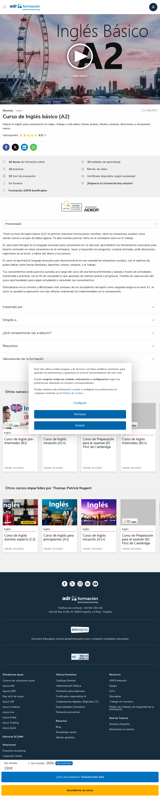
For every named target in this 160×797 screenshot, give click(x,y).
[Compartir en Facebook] (6, 147)
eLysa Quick (9, 728)
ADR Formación (118, 680)
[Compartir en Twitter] (15, 147)
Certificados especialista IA (71, 696)
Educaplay (115, 696)
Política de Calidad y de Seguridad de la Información (131, 708)
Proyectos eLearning (14, 750)
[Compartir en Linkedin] (24, 147)
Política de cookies (73, 393)
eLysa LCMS (9, 691)
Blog (58, 727)
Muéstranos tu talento (121, 729)
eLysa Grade (9, 717)
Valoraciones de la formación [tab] (23, 359)
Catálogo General (66, 680)
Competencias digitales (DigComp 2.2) (77, 701)
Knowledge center (66, 732)
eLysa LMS (8, 686)
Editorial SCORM (13, 736)
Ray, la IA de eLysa (13, 696)
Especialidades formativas (70, 707)
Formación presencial (68, 712)
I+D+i (112, 691)
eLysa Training (11, 722)
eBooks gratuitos (65, 737)
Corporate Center (12, 756)
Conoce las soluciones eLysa (19, 680)
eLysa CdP (8, 701)
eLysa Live (8, 712)
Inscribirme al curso (80, 790)
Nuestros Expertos (119, 724)
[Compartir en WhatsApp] (33, 147)
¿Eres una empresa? (80, 777)
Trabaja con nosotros (121, 701)
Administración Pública (68, 686)
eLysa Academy (11, 707)
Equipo (113, 686)
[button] (80, 59)
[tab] (80, 307)
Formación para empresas (70, 691)
